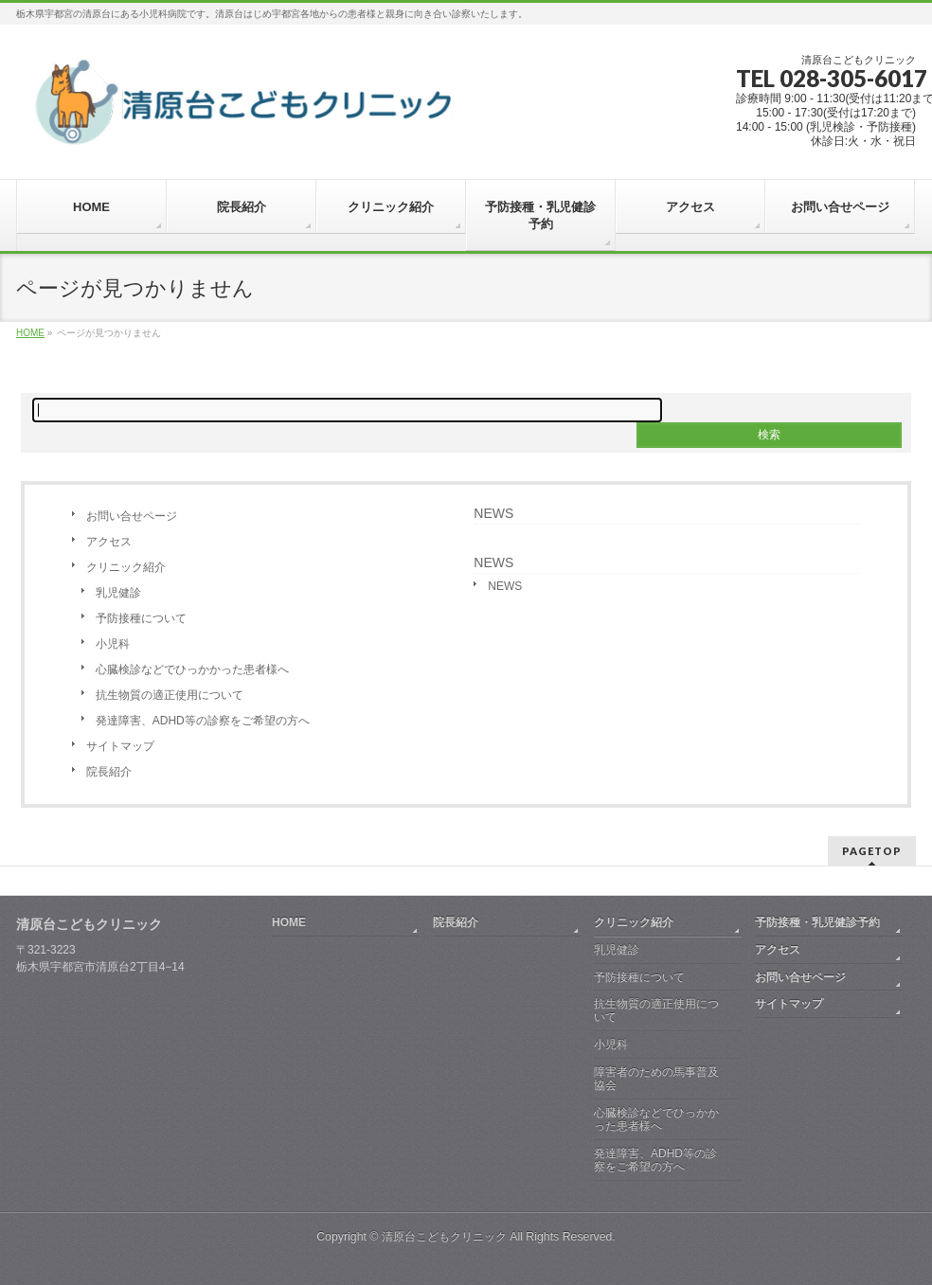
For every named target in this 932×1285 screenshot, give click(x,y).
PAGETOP (872, 851)
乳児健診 (118, 592)
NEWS (493, 513)
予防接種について (141, 618)
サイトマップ (120, 746)
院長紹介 (109, 771)
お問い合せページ (131, 516)
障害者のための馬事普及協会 (656, 1078)
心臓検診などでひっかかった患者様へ (192, 669)
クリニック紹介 (126, 567)
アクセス (109, 541)
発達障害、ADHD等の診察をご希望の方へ (203, 720)
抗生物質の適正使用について (169, 695)
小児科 (113, 644)
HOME (289, 922)
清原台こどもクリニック (444, 1236)
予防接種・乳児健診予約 (817, 922)
